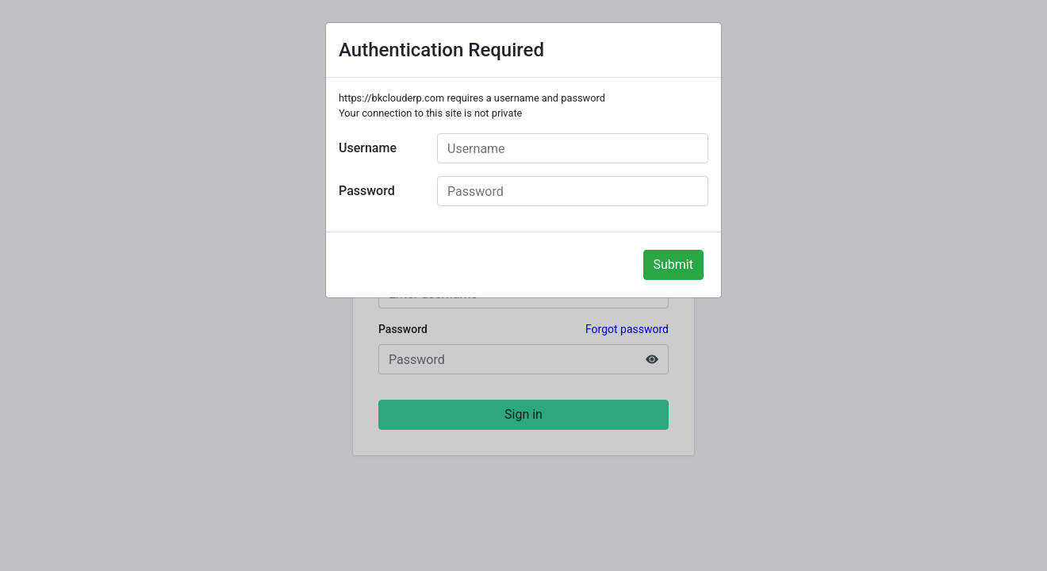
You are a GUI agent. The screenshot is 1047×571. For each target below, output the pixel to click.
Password (367, 190)
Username (368, 147)
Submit (673, 264)
